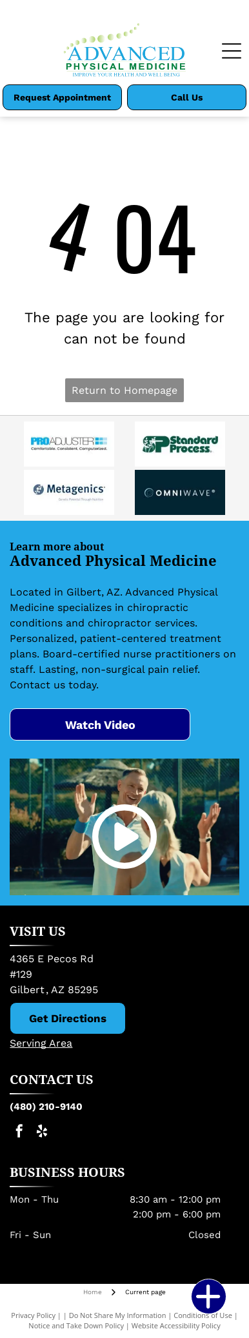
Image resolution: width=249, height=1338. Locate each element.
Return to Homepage (124, 390)
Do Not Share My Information (117, 1315)
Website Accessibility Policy (176, 1325)
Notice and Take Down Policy (76, 1325)
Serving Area (41, 1043)
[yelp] (42, 1132)
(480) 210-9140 (46, 1106)
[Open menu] (231, 51)
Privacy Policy (33, 1315)
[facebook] (19, 1132)
